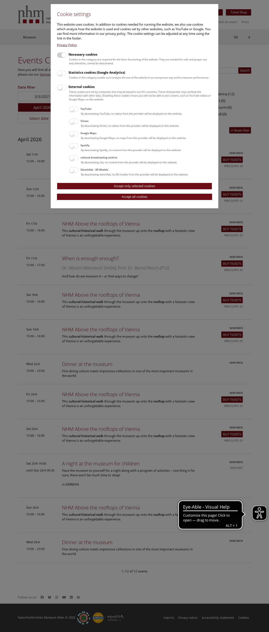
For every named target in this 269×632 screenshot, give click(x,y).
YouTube (85, 109)
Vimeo (84, 121)
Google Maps (88, 133)
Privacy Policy (67, 45)
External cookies (82, 87)
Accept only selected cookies (134, 186)
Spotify (85, 145)
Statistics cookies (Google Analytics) (97, 72)
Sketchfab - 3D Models (94, 169)
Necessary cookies (83, 54)
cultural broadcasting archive (98, 157)
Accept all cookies (134, 197)
